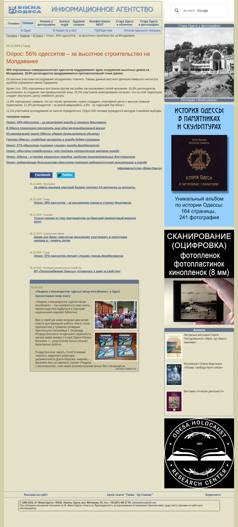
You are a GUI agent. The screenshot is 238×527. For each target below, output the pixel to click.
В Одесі (26, 30)
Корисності (213, 494)
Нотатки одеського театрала (142, 30)
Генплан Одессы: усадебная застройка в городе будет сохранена (53, 139)
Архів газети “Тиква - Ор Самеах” (130, 494)
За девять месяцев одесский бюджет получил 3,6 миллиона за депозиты (84, 187)
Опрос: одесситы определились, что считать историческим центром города (62, 151)
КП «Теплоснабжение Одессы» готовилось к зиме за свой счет (77, 271)
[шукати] (198, 11)
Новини (28, 23)
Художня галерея (79, 23)
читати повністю (126, 368)
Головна (13, 23)
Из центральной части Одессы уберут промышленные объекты (53, 133)
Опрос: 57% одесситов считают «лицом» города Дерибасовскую (52, 145)
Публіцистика (103, 30)
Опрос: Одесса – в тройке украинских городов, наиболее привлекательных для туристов (70, 156)
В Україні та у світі (64, 30)
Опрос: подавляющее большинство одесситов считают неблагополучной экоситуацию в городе (76, 162)
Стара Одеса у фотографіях (199, 26)
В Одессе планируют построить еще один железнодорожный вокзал (55, 128)
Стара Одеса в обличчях (124, 23)
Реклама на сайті (35, 494)
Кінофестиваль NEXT (99, 23)
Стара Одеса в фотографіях (149, 23)
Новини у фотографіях (46, 23)
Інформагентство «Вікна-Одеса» (139, 168)
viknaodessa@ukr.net (144, 502)
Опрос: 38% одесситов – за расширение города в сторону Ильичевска (56, 122)
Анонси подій (64, 23)
